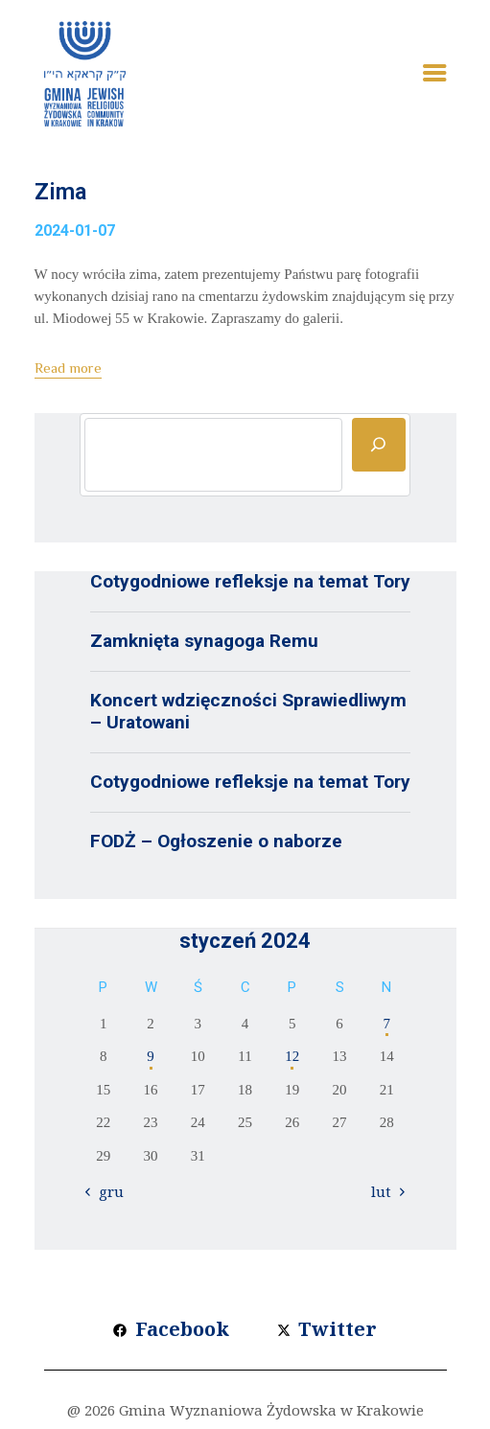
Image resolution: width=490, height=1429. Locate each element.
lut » (386, 1191)
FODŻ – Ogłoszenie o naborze (216, 841)
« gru (106, 1191)
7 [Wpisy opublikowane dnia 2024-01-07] (387, 1023)
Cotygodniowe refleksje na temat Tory (250, 581)
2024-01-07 (75, 230)
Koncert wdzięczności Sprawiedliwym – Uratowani (248, 711)
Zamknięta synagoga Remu (204, 641)
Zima (61, 192)
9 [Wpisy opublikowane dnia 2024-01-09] (150, 1056)
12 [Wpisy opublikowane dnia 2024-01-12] (292, 1056)
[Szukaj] (379, 445)
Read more (68, 367)
